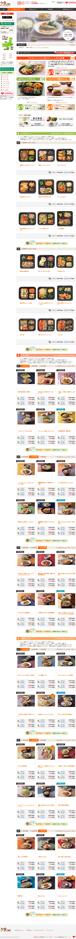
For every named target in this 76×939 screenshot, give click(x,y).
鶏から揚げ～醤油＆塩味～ (64, 856)
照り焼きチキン (61, 271)
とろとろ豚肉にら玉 (44, 228)
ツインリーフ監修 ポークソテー (46, 431)
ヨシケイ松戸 (5, 76)
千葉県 (10, 54)
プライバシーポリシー (39, 930)
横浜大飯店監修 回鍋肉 (24, 391)
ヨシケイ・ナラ (6, 85)
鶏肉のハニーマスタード (45, 165)
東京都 (4, 55)
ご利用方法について (67, 9)
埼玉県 (4, 54)
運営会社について (19, 930)
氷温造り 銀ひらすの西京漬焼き (66, 766)
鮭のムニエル (41, 896)
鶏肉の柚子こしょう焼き (26, 303)
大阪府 (10, 55)
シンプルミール (50, 9)
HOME (4, 9)
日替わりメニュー (33, 9)
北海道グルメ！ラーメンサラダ (46, 714)
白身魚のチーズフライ (25, 196)
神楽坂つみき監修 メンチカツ (25, 521)
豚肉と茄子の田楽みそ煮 (45, 196)
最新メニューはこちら (62, 67)
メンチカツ (60, 334)
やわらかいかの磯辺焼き (24, 612)
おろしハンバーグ (62, 896)
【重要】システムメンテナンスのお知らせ (38, 47)
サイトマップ (50, 930)
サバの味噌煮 (60, 228)
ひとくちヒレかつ (61, 165)
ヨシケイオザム (6, 81)
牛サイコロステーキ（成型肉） (66, 675)
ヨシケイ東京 (5, 79)
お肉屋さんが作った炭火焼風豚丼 (46, 612)
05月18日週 (25, 366)
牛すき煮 (22, 334)
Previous (18, 27)
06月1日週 (43, 366)
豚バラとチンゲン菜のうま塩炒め (26, 675)
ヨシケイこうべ (6, 87)
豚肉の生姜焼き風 (24, 271)
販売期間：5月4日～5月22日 (29, 142)
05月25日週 (34, 366)
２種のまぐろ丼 (42, 856)
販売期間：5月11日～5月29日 (29, 248)
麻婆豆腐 (20, 896)
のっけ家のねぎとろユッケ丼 (65, 482)
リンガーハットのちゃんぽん (25, 431)
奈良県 (4, 57)
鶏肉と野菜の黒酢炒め (63, 805)
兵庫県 (10, 57)
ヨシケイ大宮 (5, 74)
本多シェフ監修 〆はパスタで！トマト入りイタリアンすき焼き (66, 613)
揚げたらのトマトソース (45, 334)
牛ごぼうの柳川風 (22, 766)
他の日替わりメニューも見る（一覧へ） (66, 366)
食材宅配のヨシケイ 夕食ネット (5, 3)
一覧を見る (72, 44)
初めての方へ (16, 9)
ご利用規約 (28, 930)
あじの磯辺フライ (42, 675)
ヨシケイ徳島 (5, 89)
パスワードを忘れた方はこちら (6, 20)
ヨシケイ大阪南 (6, 83)
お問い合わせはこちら (7, 69)
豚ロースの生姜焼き (23, 856)
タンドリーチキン (61, 196)
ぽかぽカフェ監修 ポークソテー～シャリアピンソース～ (26, 574)
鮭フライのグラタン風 (44, 271)
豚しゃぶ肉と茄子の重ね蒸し (65, 714)
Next (74, 27)
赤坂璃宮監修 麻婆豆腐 (64, 431)
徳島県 (4, 59)
